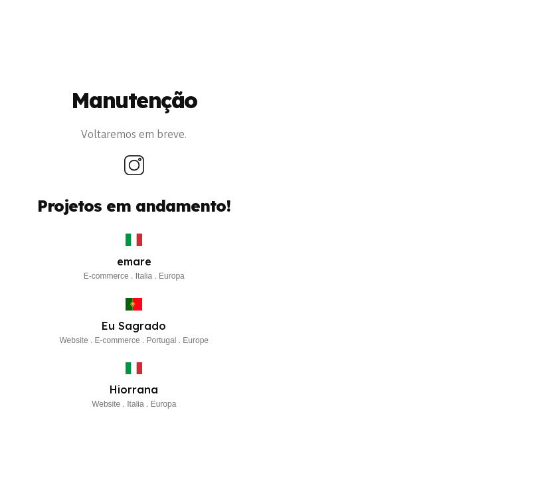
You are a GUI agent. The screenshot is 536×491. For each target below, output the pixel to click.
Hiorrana (134, 389)
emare (134, 261)
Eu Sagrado (134, 325)
